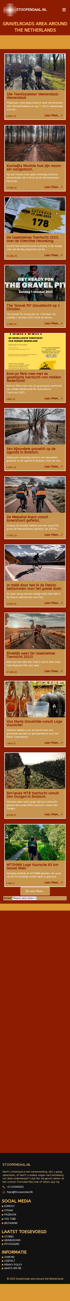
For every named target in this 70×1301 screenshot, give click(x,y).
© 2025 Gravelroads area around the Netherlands (35, 1278)
